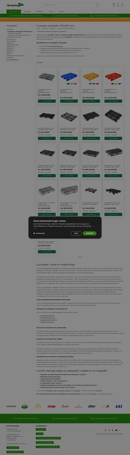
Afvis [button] (76, 233)
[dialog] (65, 227)
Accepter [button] (89, 233)
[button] (39, 233)
